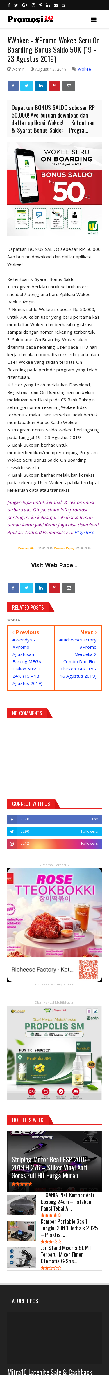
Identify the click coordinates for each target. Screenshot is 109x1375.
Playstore (84, 532)
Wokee (84, 69)
